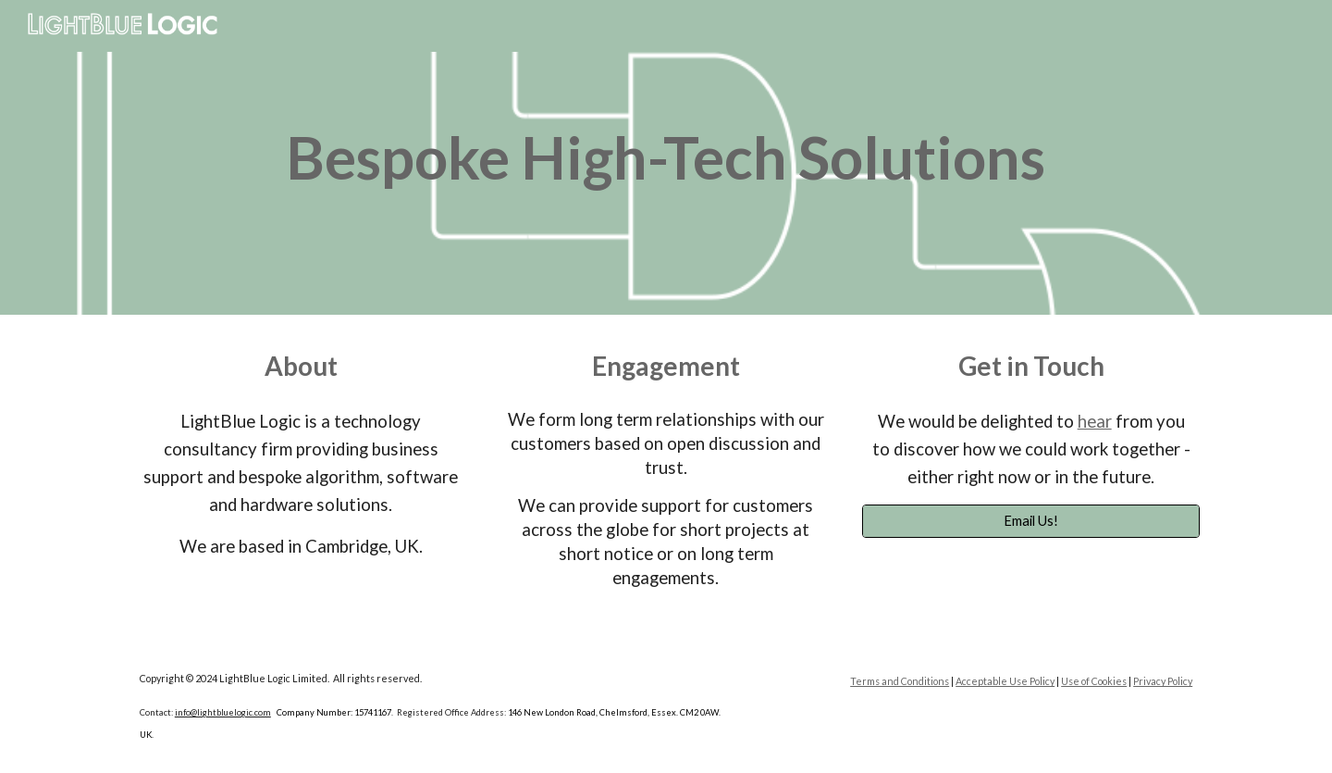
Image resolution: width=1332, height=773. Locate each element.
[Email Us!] (1031, 520)
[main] (665, 157)
